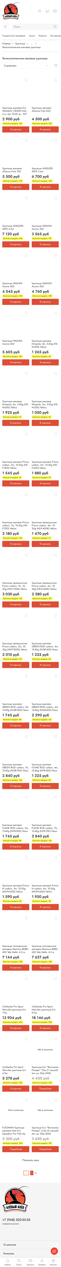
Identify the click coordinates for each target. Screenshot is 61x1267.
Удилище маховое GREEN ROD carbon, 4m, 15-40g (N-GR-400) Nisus (45, 646)
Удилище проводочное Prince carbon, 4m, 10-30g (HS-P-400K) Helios (44, 525)
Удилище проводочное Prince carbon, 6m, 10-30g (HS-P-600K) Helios (44, 586)
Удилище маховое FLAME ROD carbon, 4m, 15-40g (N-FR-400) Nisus (45, 767)
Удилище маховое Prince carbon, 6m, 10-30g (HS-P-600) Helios (45, 465)
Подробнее (45, 1088)
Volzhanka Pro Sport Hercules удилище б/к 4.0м (14, 1070)
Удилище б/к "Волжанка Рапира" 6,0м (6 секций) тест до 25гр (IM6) (45, 1130)
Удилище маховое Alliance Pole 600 (41, 109)
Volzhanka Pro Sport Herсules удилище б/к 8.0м (43, 1009)
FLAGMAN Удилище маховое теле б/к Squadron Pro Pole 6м (13, 1130)
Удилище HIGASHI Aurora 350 (42, 227)
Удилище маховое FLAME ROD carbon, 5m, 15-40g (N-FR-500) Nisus (15, 828)
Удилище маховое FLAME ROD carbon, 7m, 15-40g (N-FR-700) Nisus (45, 828)
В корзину (15, 129)
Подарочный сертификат (13, 35)
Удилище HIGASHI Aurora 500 (42, 285)
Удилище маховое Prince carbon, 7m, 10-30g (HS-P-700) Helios (15, 525)
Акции (32, 35)
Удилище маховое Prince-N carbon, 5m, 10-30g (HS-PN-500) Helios (15, 888)
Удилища (20, 43)
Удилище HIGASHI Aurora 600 (12, 342)
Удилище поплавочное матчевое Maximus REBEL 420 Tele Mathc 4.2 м (45, 949)
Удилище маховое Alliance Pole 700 (12, 170)
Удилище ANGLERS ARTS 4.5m (12, 227)
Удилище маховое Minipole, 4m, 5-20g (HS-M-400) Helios (45, 344)
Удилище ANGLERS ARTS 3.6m (42, 170)
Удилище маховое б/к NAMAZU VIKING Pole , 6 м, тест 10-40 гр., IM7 (15, 111)
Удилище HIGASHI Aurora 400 (12, 285)
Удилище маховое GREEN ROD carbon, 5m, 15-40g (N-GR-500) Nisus (15, 707)
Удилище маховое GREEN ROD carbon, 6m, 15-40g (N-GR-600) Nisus (45, 707)
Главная (6, 43)
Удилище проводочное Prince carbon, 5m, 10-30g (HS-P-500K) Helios (14, 646)
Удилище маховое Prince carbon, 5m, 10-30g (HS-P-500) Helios (15, 465)
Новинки (43, 35)
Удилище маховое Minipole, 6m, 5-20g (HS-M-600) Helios (15, 404)
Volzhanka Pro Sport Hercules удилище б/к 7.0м (14, 1009)
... (31, 43)
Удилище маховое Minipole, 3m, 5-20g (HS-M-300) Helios (45, 404)
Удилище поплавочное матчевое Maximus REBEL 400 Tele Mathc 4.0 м (15, 949)
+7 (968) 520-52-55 (16, 1219)
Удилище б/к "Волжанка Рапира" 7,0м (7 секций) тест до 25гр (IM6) (45, 1070)
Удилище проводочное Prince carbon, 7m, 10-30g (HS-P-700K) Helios (14, 586)
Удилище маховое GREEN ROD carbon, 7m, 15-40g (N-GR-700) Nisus (15, 767)
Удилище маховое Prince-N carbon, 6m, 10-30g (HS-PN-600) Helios (45, 888)
